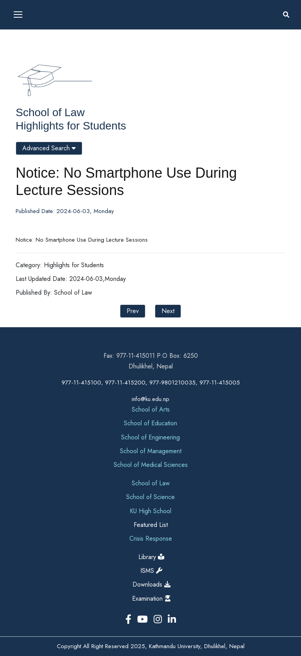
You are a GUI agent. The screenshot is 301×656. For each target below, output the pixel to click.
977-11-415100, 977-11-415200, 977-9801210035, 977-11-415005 (151, 382)
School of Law (50, 112)
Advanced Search (49, 148)
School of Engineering (150, 437)
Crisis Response (150, 538)
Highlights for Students (71, 126)
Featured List (151, 524)
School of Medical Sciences (151, 464)
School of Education (150, 423)
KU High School (150, 511)
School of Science (150, 496)
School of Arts (151, 409)
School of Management (150, 451)
